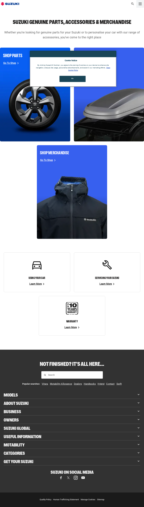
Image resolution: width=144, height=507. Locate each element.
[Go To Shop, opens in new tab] (11, 63)
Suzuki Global (17, 428)
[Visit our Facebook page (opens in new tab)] (61, 477)
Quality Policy (45, 499)
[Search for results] (45, 375)
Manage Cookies (88, 499)
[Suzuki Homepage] (10, 4)
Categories (14, 453)
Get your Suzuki (18, 461)
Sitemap (100, 499)
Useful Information (22, 436)
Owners (11, 419)
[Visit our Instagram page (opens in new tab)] (75, 477)
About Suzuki (16, 403)
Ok (72, 79)
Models (11, 394)
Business (12, 411)
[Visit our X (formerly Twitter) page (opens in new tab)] (68, 477)
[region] (73, 69)
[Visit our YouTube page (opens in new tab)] (83, 477)
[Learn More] (37, 284)
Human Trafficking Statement (66, 499)
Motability (14, 444)
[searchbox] (74, 375)
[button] (132, 3)
